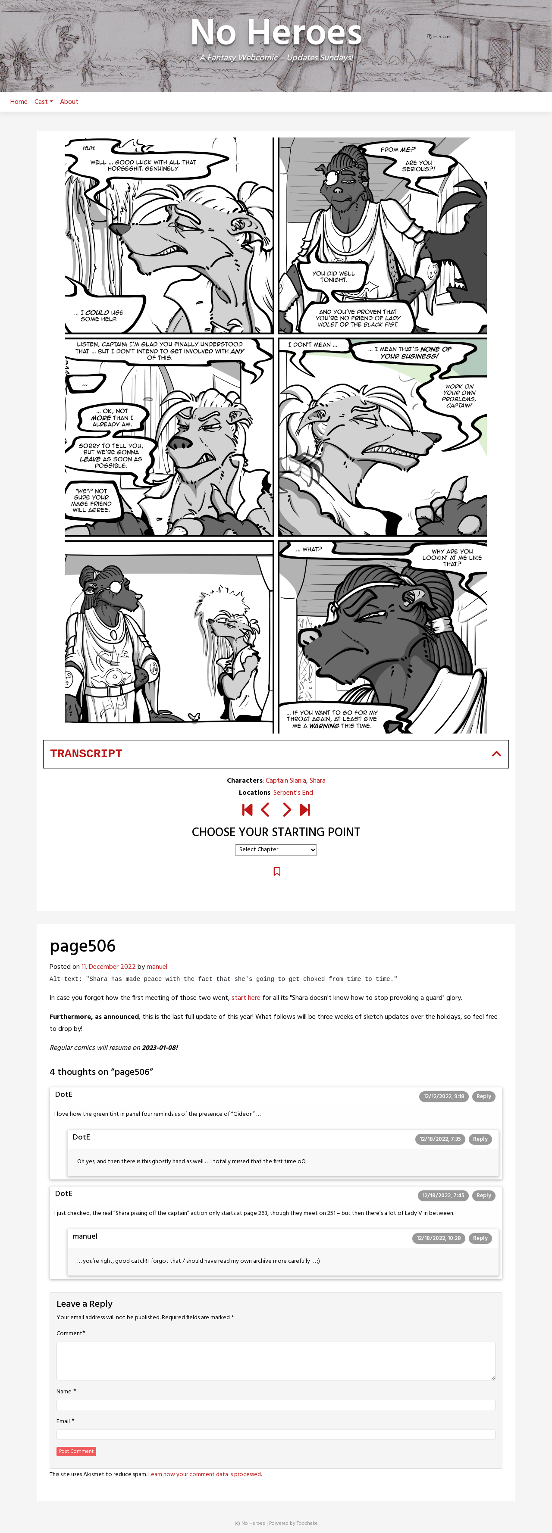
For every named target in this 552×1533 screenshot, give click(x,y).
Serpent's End (293, 793)
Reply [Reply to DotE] (484, 1096)
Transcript (86, 754)
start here (246, 998)
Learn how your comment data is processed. (205, 1475)
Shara (318, 781)
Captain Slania (286, 781)
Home (19, 102)
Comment (69, 1334)
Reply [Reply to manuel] (480, 1238)
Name (64, 1392)
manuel (157, 967)
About (69, 102)
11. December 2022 (109, 967)
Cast (43, 102)
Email (63, 1421)
